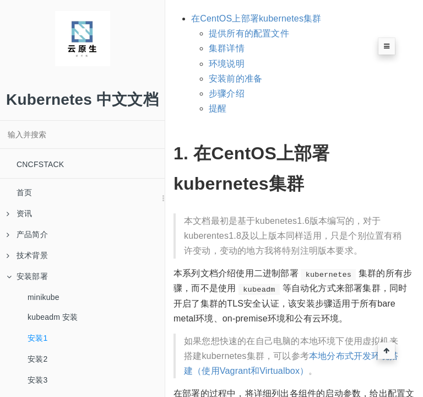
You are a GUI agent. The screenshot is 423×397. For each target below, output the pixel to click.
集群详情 (227, 48)
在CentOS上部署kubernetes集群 (256, 18)
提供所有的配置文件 (249, 33)
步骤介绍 (227, 93)
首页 (24, 192)
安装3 (37, 379)
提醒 (217, 108)
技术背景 (27, 255)
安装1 (37, 338)
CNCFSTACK (40, 164)
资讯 (19, 213)
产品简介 (27, 234)
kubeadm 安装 (53, 317)
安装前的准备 (235, 78)
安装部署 (27, 276)
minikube (43, 297)
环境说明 (227, 63)
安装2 (37, 359)
